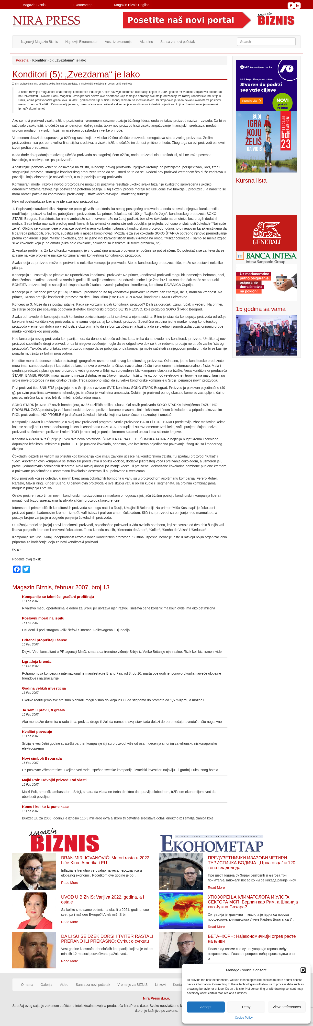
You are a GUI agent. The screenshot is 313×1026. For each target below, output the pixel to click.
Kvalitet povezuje (37, 731)
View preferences (287, 1007)
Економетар (82, 5)
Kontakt (178, 985)
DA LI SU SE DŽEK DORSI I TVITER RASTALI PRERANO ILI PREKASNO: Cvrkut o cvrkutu (107, 939)
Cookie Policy (244, 1017)
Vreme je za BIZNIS (133, 985)
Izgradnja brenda (36, 661)
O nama (27, 985)
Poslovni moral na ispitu (43, 618)
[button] (303, 970)
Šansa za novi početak (177, 42)
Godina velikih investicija (44, 688)
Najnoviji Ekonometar (81, 42)
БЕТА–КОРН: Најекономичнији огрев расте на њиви (252, 939)
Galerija (46, 985)
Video (64, 985)
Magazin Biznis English (131, 5)
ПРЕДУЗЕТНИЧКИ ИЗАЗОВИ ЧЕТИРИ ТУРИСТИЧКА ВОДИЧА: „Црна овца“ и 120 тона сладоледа (251, 862)
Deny (246, 1007)
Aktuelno (146, 42)
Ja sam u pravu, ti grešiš (43, 710)
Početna (22, 60)
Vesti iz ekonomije (118, 42)
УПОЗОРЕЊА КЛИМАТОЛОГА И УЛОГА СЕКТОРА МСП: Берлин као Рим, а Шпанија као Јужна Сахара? (253, 902)
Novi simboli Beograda (42, 758)
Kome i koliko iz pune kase (45, 806)
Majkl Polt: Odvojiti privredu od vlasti (54, 780)
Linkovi (160, 985)
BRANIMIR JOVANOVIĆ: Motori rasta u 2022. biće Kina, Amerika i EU (106, 860)
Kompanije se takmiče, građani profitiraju (58, 596)
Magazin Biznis (33, 5)
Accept (206, 1007)
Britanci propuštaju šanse (44, 640)
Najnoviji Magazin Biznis (39, 42)
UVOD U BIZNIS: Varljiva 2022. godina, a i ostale (102, 899)
